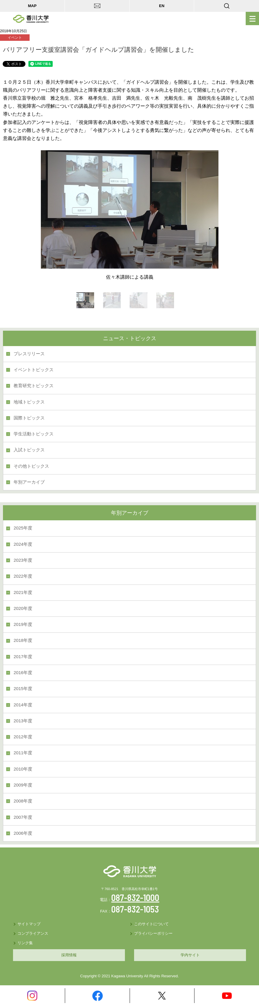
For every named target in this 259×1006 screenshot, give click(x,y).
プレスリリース (29, 353)
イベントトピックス (34, 369)
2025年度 (23, 528)
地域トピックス (29, 402)
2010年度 (23, 769)
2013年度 (23, 720)
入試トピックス (29, 450)
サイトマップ (29, 924)
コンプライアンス (32, 933)
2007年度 (23, 817)
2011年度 (23, 752)
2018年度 (23, 640)
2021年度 (23, 592)
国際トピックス (29, 418)
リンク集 (25, 943)
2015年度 (23, 688)
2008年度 (23, 801)
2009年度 (23, 785)
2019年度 (23, 624)
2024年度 (23, 544)
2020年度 (23, 608)
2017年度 (23, 656)
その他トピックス (31, 466)
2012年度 (23, 736)
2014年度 (23, 705)
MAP (32, 6)
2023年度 (23, 560)
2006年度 (23, 833)
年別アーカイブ (29, 482)
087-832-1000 (135, 897)
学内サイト (190, 955)
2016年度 (23, 672)
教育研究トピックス (34, 385)
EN (161, 6)
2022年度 (23, 576)
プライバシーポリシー (153, 933)
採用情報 (69, 955)
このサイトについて (151, 924)
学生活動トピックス (34, 434)
